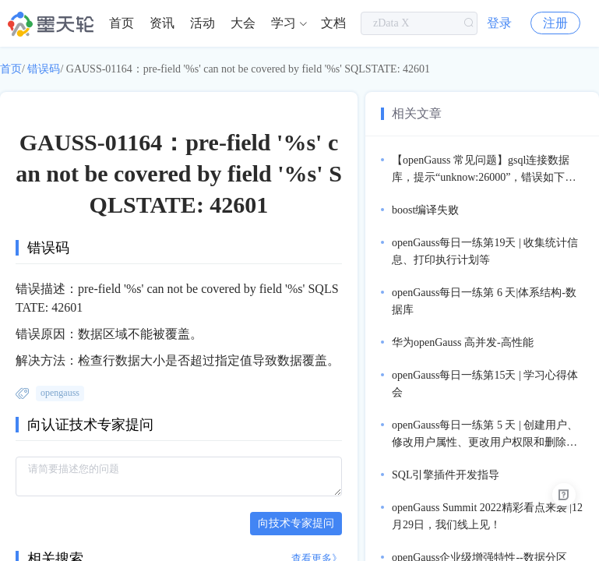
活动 (202, 23)
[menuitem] (121, 23)
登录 (499, 23)
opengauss (60, 392)
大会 (243, 23)
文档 (333, 23)
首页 (121, 23)
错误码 (43, 69)
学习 (283, 23)
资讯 (162, 23)
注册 (555, 23)
